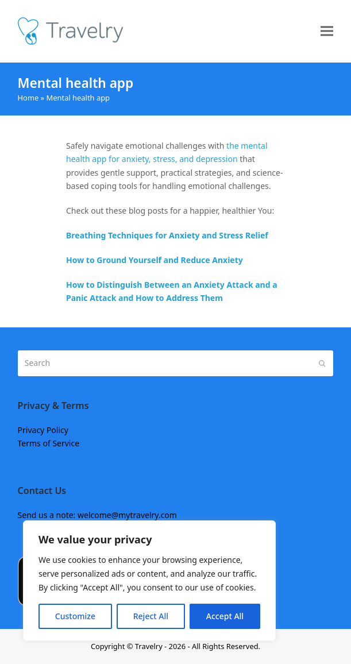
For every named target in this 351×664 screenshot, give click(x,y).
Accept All (225, 616)
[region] (149, 580)
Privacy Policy (43, 429)
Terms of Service (49, 443)
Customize (75, 616)
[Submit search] (322, 363)
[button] (327, 31)
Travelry (149, 646)
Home (28, 97)
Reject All (150, 616)
